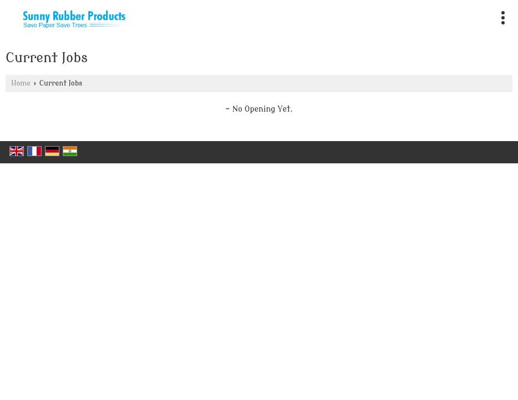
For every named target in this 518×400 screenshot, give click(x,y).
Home (21, 83)
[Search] (480, 15)
